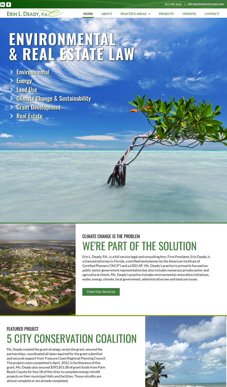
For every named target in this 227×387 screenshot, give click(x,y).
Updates (189, 14)
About (106, 14)
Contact (212, 14)
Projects (166, 14)
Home (88, 14)
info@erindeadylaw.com (205, 4)
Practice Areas (135, 13)
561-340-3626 (170, 4)
